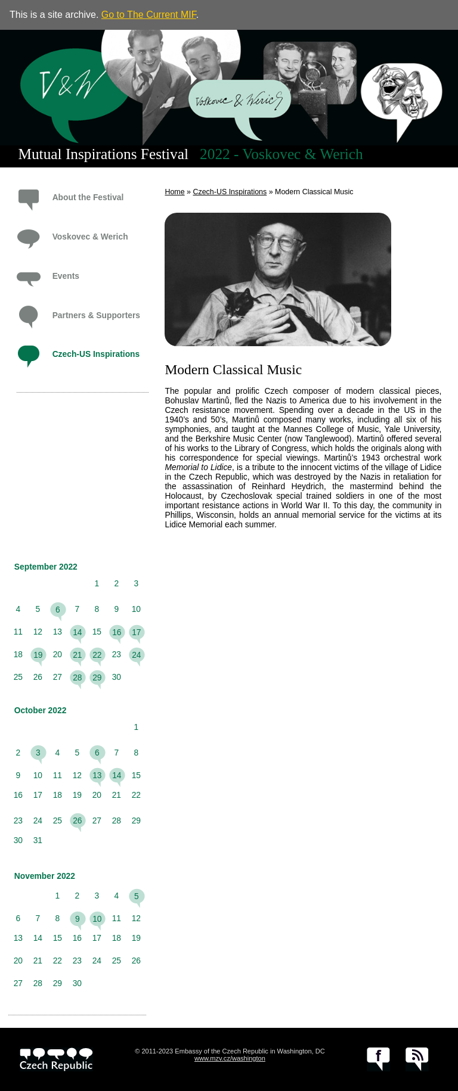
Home (174, 192)
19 (37, 655)
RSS (417, 1059)
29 (96, 677)
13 (96, 775)
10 (96, 919)
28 (77, 677)
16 (116, 632)
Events (65, 276)
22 (96, 655)
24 (136, 655)
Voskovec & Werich (90, 236)
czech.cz (56, 1059)
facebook (378, 1059)
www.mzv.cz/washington (229, 1058)
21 (77, 655)
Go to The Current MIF (148, 15)
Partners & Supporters (96, 315)
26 (77, 820)
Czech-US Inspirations (96, 354)
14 (77, 632)
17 (136, 632)
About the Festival (88, 197)
